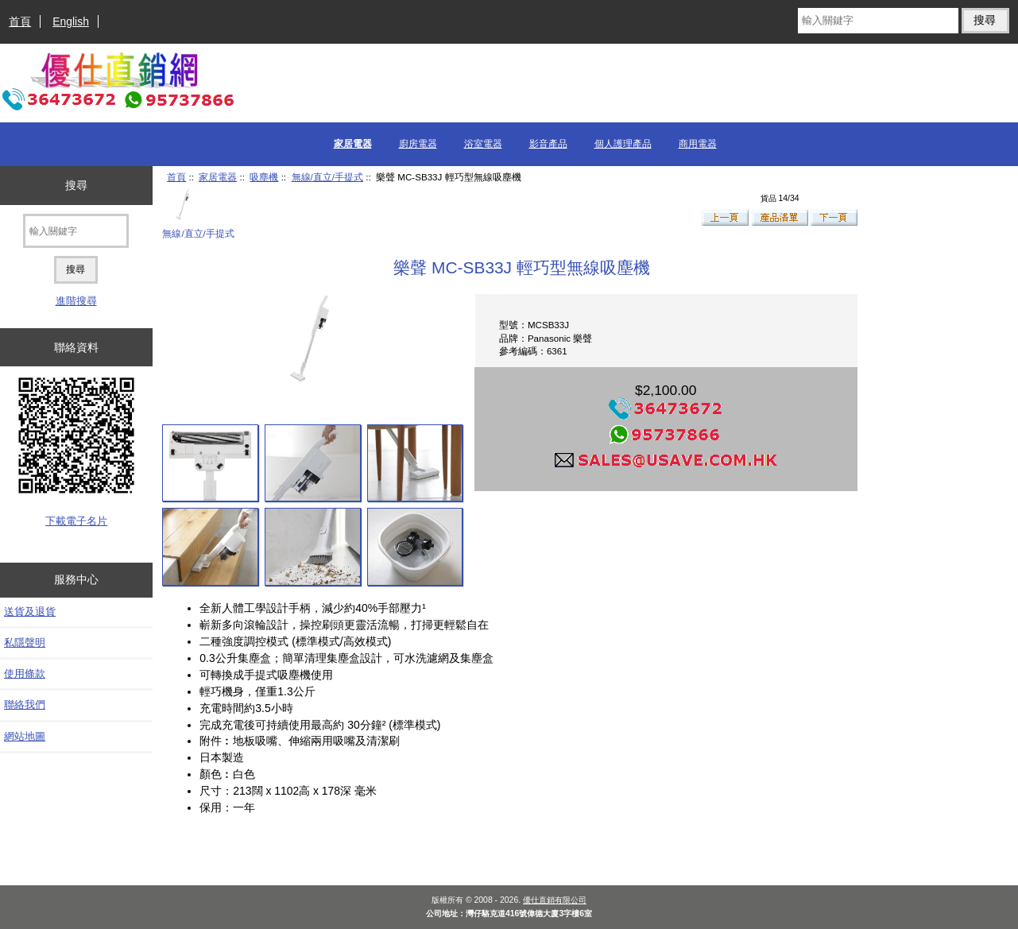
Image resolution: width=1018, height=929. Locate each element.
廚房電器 (418, 143)
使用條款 (24, 673)
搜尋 (76, 185)
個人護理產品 (623, 143)
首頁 (20, 21)
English (70, 21)
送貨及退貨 (30, 611)
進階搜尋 (76, 301)
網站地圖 (24, 736)
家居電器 (218, 177)
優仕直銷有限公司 (554, 900)
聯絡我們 (24, 704)
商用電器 (698, 143)
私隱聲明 (24, 642)
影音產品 (548, 143)
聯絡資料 (76, 347)
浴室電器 (483, 143)
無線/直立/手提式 (327, 177)
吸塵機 (264, 177)
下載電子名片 (76, 521)
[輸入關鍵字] (878, 20)
